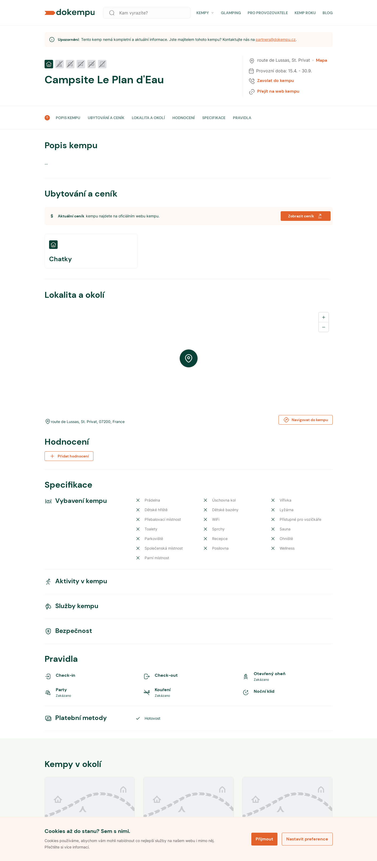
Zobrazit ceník (305, 216)
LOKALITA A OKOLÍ (148, 118)
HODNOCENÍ (183, 118)
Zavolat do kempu (275, 80)
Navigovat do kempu (305, 420)
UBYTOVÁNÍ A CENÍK (106, 118)
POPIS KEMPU (68, 118)
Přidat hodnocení (69, 456)
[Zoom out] (323, 327)
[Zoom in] (323, 317)
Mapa (319, 60)
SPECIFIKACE (213, 118)
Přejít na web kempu (278, 91)
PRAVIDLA (242, 118)
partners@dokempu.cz (276, 39)
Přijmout (264, 839)
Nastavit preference (307, 839)
